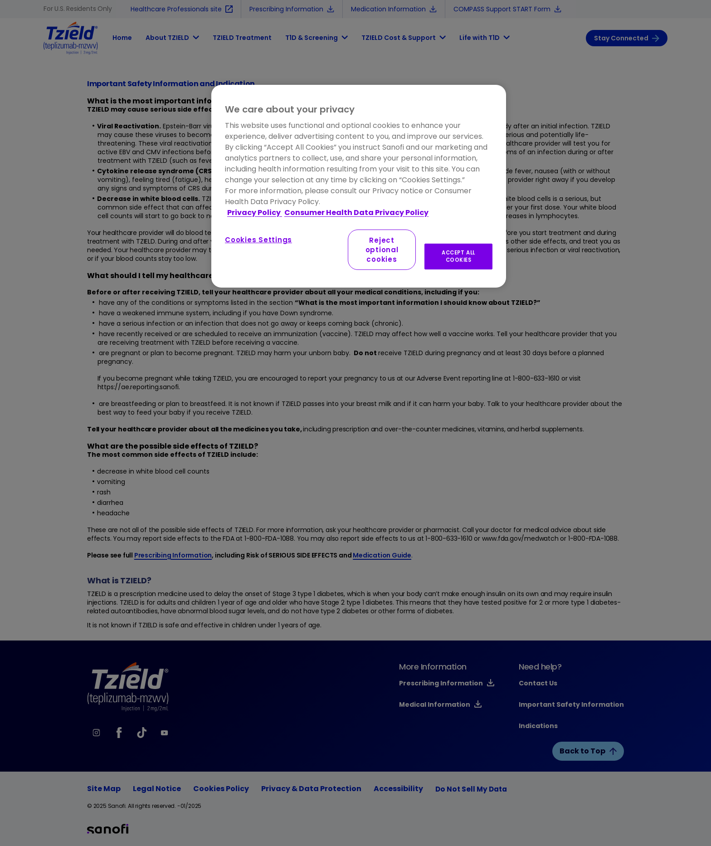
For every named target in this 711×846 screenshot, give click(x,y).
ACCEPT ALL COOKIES (458, 256)
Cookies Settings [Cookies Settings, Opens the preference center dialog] (258, 240)
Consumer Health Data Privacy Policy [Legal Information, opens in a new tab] (356, 212)
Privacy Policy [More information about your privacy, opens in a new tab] (254, 212)
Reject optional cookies (382, 249)
